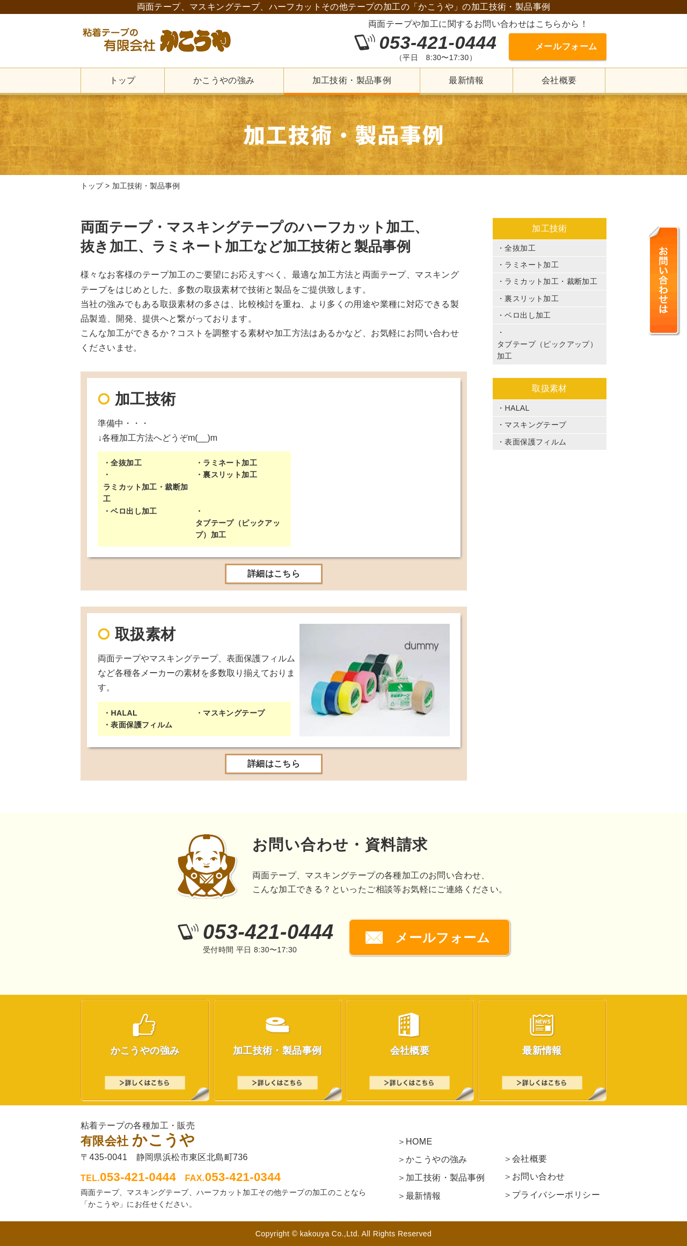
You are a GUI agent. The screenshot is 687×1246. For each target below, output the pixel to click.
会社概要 (559, 80)
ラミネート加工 (230, 462)
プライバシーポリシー (556, 1194)
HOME (419, 1141)
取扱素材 (549, 388)
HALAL (124, 713)
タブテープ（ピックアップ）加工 (237, 529)
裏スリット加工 (230, 474)
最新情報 (466, 80)
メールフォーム (566, 46)
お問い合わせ (538, 1176)
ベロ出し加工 (134, 511)
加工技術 (549, 228)
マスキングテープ (234, 713)
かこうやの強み (224, 80)
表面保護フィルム (141, 724)
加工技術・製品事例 (352, 80)
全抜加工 (126, 462)
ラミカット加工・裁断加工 (145, 493)
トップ (122, 80)
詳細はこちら (273, 573)
